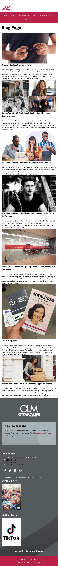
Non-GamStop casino (29, 559)
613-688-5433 (11, 460)
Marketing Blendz (34, 551)
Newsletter (43, 15)
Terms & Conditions (24, 562)
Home (6, 15)
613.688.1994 (11, 462)
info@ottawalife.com (42, 433)
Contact (34, 15)
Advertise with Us (23, 15)
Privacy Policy (38, 562)
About (13, 15)
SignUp (26, 19)
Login (51, 15)
